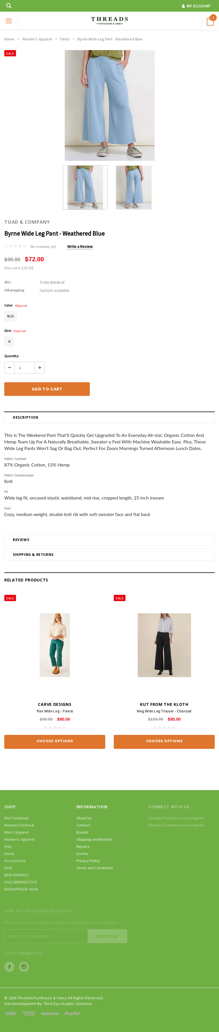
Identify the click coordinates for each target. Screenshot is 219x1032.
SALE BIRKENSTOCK (20, 882)
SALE (8, 867)
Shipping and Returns (94, 839)
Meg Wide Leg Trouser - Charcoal (164, 711)
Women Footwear (19, 825)
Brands (82, 832)
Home (9, 39)
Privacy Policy (88, 860)
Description (25, 417)
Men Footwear (16, 818)
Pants (65, 39)
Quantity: (11, 356)
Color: (15, 305)
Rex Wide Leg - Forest (55, 711)
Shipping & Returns (33, 554)
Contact (83, 825)
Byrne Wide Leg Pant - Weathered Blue (110, 39)
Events (82, 853)
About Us (84, 818)
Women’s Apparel (37, 39)
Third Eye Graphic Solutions (68, 1003)
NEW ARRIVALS (16, 874)
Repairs (83, 846)
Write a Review (80, 246)
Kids (8, 846)
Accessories (15, 860)
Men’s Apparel (16, 832)
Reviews (21, 539)
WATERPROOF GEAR (21, 889)
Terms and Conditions (94, 867)
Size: (15, 330)
